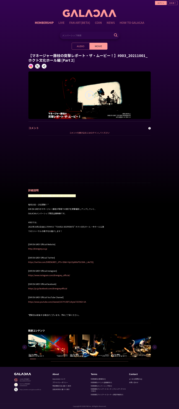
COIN (98, 22)
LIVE (61, 22)
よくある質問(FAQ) (135, 379)
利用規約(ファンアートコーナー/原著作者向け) (107, 395)
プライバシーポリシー (60, 382)
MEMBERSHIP (44, 22)
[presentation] (24, 347)
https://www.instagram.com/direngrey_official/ (49, 275)
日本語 (172, 3)
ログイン (161, 3)
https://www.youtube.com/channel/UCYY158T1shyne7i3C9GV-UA (57, 301)
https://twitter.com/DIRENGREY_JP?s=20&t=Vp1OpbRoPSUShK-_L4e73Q (60, 262)
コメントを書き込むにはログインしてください (90, 132)
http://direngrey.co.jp (37, 248)
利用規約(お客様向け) (98, 379)
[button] (54, 361)
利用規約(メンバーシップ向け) (101, 386)
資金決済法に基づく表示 (61, 389)
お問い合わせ (133, 382)
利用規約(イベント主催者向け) (101, 382)
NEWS (111, 22)
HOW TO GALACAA (132, 22)
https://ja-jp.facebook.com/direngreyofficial (47, 288)
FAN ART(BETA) (79, 22)
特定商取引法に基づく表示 (61, 386)
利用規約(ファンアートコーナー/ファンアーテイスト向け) (108, 390)
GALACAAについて (58, 379)
